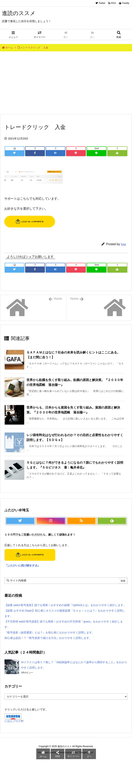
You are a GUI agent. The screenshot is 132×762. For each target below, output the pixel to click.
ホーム (9, 47)
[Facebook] (35, 153)
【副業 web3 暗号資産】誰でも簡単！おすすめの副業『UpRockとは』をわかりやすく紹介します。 (65, 605)
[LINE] (96, 153)
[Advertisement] (66, 82)
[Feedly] (117, 153)
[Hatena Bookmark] (55, 153)
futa (123, 244)
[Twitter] (14, 153)
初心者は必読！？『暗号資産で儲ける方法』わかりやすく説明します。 (48, 637)
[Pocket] (76, 153)
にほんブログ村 (14, 721)
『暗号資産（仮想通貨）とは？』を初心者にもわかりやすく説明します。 (49, 632)
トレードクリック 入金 (34, 47)
